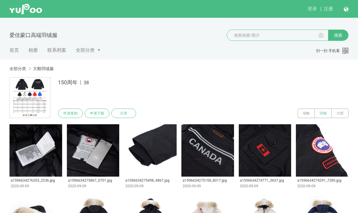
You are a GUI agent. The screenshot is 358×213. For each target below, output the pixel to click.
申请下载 (97, 113)
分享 (123, 113)
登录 (312, 9)
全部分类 (85, 50)
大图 (340, 113)
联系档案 (56, 50)
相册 (33, 50)
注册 (328, 9)
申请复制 (70, 113)
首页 (14, 50)
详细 (323, 113)
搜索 (338, 35)
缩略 (306, 113)
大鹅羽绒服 (43, 68)
